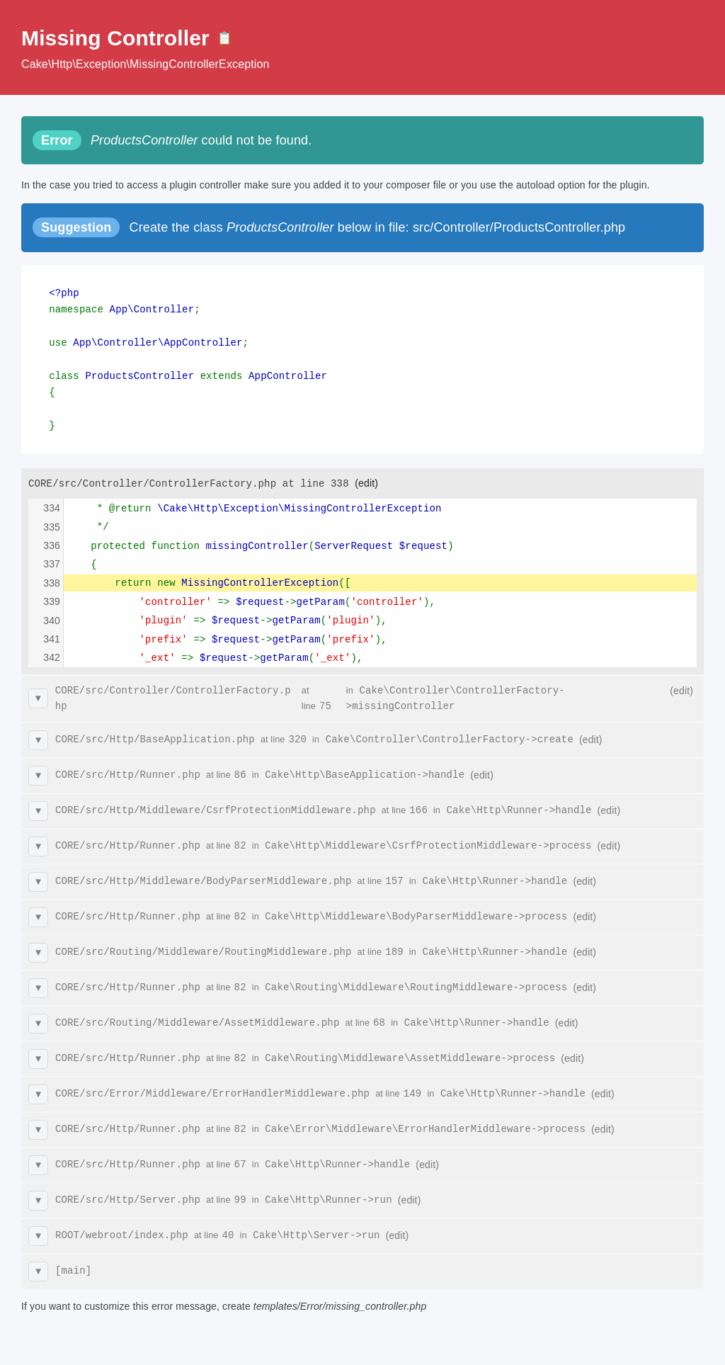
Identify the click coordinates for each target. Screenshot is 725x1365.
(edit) (366, 475)
